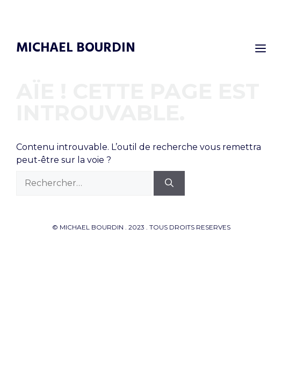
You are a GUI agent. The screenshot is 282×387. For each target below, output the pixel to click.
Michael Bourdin (75, 48)
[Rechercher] (169, 183)
